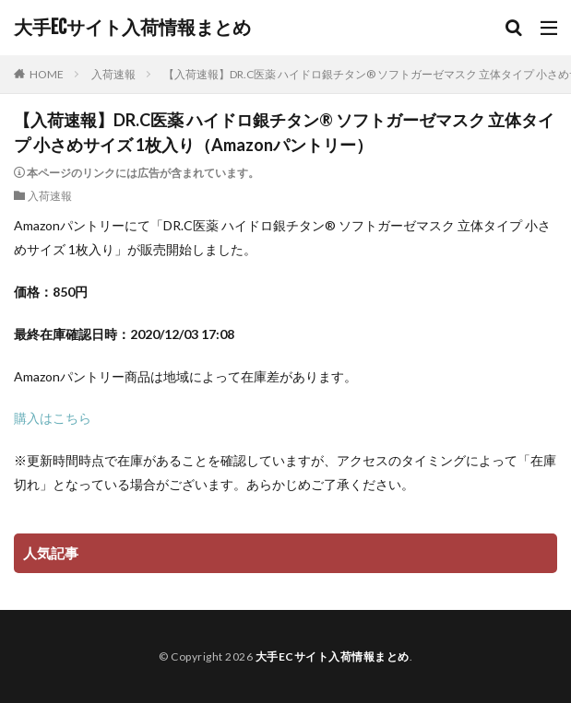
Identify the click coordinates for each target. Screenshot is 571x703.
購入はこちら (52, 418)
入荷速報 (113, 74)
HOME (47, 74)
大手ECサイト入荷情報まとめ (132, 27)
